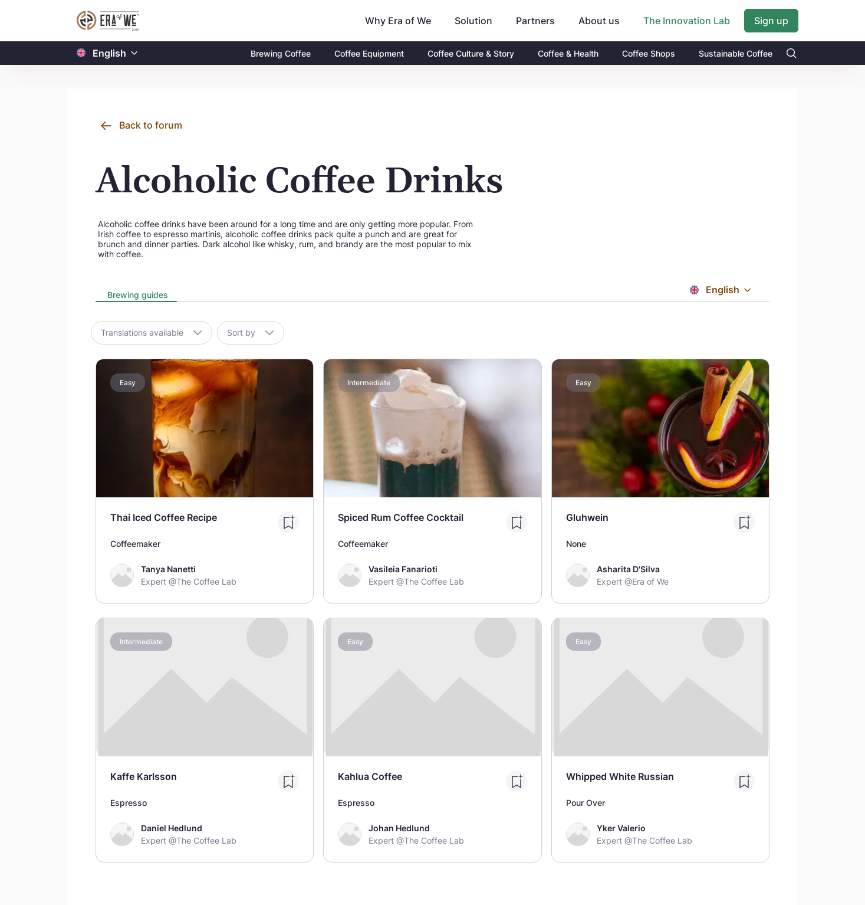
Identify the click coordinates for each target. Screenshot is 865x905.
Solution (473, 21)
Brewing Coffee (281, 53)
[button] (134, 53)
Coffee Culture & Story (470, 53)
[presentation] (136, 296)
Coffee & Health (568, 53)
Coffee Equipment (369, 53)
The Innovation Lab (686, 21)
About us (599, 21)
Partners (535, 21)
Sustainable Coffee (735, 53)
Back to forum (150, 125)
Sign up (771, 21)
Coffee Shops (648, 53)
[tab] (136, 295)
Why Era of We (398, 21)
